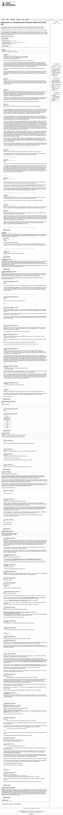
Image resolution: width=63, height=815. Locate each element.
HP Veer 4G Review (55, 72)
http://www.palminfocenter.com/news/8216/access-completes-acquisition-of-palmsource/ (18, 735)
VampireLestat (3, 50)
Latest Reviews (56, 92)
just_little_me (5, 297)
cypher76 (4, 90)
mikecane (4, 449)
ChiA (4, 592)
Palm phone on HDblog (56, 86)
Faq (36, 808)
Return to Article (9, 804)
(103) (56, 75)
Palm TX (4, 29)
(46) (59, 72)
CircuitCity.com (4, 27)
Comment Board (16, 804)
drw (4, 308)
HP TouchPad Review (55, 71)
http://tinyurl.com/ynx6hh (7, 524)
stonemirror (5, 621)
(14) (53, 66)
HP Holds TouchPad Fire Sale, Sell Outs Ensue (55, 69)
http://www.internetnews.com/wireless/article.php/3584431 (13, 763)
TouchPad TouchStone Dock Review (55, 95)
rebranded (15, 31)
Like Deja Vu (54, 90)
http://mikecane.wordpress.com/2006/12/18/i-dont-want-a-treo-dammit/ (13, 436)
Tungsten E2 (7, 31)
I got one (53, 79)
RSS (23, 19)
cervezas (4, 628)
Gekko (2, 402)
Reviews (18, 19)
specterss (5, 414)
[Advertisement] (32, 10)
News (7, 19)
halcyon (4, 205)
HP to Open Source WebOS (56, 67)
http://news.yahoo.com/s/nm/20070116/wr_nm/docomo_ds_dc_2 (14, 568)
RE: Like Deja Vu (55, 88)
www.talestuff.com (22, 126)
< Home (3, 804)
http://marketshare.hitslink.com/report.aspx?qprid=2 (12, 706)
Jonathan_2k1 (3, 233)
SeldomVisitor (5, 366)
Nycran (2, 788)
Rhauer (4, 79)
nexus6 (2, 272)
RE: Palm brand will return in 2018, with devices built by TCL (56, 82)
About (27, 19)
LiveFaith (4, 55)
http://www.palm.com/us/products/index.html (11, 242)
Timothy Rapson (4, 260)
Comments (12, 19)
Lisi (2, 472)
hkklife (4, 178)
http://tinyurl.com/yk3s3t (5, 404)
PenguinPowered (6, 693)
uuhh (4, 409)
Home (3, 19)
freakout (4, 390)
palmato (4, 150)
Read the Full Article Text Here (8, 36)
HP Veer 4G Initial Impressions (54, 75)
